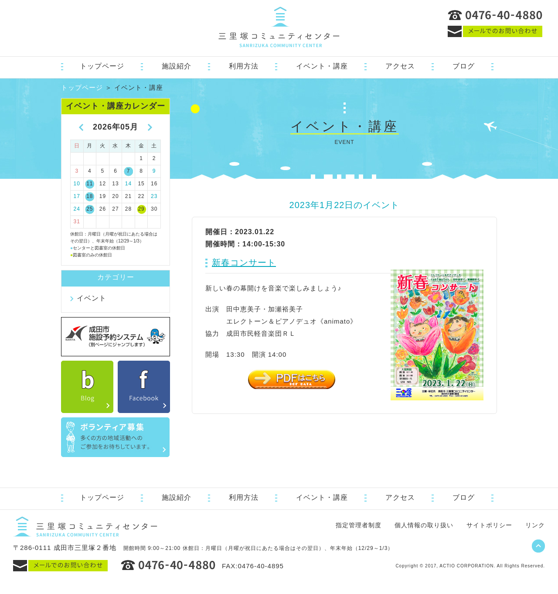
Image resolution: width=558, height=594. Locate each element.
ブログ (464, 66)
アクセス (400, 66)
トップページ (102, 66)
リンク (535, 525)
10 (77, 184)
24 (77, 209)
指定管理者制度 (358, 525)
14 (128, 184)
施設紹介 (176, 66)
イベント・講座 (322, 66)
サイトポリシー (489, 525)
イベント (91, 298)
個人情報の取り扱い (424, 525)
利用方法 (244, 66)
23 (154, 196)
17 (77, 196)
